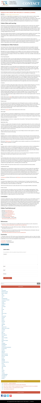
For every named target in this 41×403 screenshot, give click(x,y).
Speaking (3, 359)
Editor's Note (4, 313)
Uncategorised (8, 240)
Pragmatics (4, 345)
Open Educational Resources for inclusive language (15, 384)
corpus (3, 302)
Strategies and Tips (5, 362)
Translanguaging (4, 374)
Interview (3, 321)
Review (3, 358)
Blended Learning (5, 291)
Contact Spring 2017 (10, 242)
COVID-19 (3, 303)
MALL (3, 332)
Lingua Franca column (5, 328)
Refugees (3, 352)
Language (3, 324)
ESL (2, 314)
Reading (3, 349)
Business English (4, 293)
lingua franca (4, 326)
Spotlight (3, 360)
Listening (3, 329)
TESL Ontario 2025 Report (9, 389)
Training (3, 372)
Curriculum (3, 306)
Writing (3, 378)
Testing (3, 370)
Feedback (32, 401)
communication (4, 298)
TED (2, 367)
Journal (3, 322)
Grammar (3, 317)
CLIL (2, 297)
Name (4, 266)
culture (3, 305)
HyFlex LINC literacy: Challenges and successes (13, 387)
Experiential (4, 316)
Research (3, 356)
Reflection (3, 351)
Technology (4, 366)
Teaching (3, 364)
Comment (5, 254)
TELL (2, 368)
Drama (3, 309)
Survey (3, 363)
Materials (3, 333)
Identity (3, 320)
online (3, 336)
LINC (2, 325)
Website (4, 273)
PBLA (2, 341)
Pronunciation (4, 348)
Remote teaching (5, 355)
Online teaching (4, 337)
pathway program (5, 340)
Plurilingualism (4, 344)
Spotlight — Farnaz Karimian (10, 383)
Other (3, 339)
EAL (2, 310)
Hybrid (3, 318)
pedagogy (3, 343)
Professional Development (6, 347)
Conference (4, 301)
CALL (2, 294)
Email (4, 270)
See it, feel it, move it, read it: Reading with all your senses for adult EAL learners (21, 386)
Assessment (4, 290)
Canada (3, 295)
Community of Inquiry (5, 299)
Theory (3, 371)
